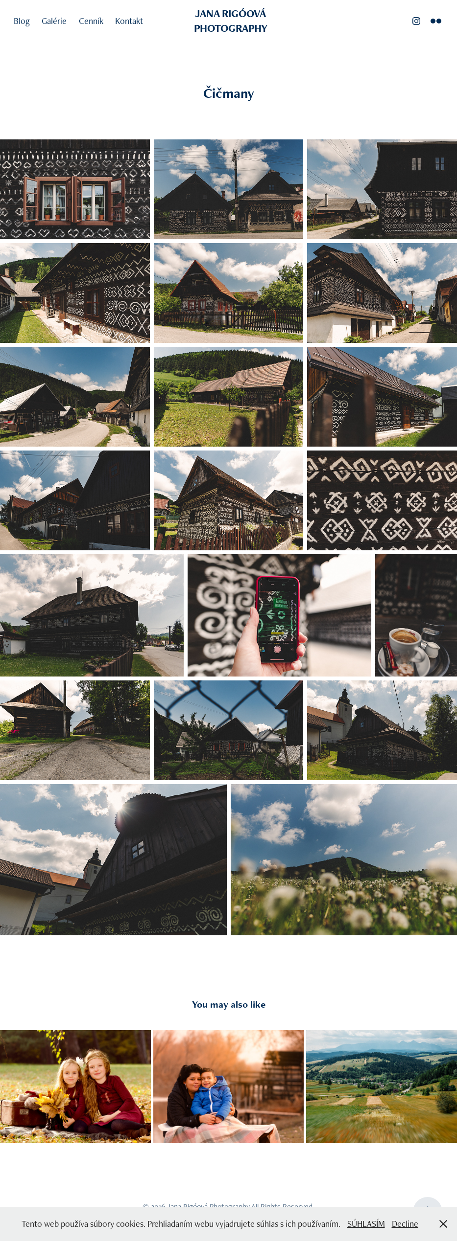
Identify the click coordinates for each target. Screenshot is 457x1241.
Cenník (91, 20)
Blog (22, 20)
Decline (405, 1223)
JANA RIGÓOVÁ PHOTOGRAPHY (231, 20)
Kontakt (129, 20)
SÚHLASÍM (366, 1223)
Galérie (54, 20)
